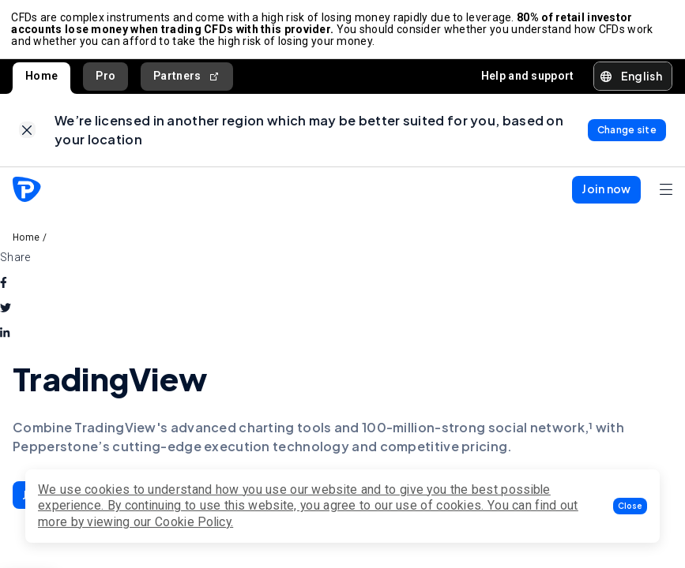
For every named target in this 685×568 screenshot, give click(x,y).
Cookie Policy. (194, 521)
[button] (630, 506)
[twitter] (5, 313)
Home (41, 78)
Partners (186, 78)
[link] (27, 134)
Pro (105, 78)
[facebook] (3, 288)
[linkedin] (4, 338)
